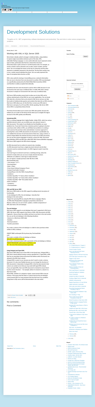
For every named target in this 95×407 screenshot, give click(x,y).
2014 (69, 221)
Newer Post (10, 346)
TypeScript (70, 165)
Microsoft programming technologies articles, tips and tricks (76, 364)
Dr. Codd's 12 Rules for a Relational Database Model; (77, 318)
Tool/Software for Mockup (74, 374)
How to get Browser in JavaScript (76, 270)
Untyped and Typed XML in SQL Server (78, 308)
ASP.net (70, 112)
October (71, 229)
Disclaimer (14, 46)
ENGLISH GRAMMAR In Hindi (75, 378)
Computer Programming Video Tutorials (77, 353)
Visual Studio (71, 166)
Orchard (70, 147)
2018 (69, 213)
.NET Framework (72, 105)
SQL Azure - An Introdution (75, 327)
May (70, 239)
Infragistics (70, 130)
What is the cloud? (73, 331)
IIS (68, 128)
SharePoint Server (72, 156)
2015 (69, 219)
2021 (69, 207)
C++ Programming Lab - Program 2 (77, 245)
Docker (69, 124)
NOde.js (70, 142)
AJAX (69, 110)
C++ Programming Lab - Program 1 (77, 247)
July (70, 235)
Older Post (58, 346)
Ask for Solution (24, 46)
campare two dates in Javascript (76, 276)
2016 (69, 217)
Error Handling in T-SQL (74, 294)
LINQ (69, 135)
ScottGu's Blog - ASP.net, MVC (75, 355)
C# (69, 114)
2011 (69, 223)
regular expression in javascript (76, 284)
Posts (69, 96)
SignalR (70, 158)
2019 (69, 211)
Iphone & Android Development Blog (76, 362)
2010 (69, 338)
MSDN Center (71, 346)
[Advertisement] (75, 187)
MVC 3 (69, 138)
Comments (71, 98)
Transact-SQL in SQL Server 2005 (77, 312)
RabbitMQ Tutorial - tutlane (74, 388)
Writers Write (71, 381)
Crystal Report (71, 121)
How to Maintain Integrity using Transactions (76, 264)
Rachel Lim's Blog (72, 358)
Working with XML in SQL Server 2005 (78, 310)
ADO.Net (70, 109)
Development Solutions (33, 32)
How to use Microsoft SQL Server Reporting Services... (77, 252)
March (71, 243)
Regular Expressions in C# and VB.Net (78, 282)
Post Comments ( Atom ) (18, 348)
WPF (69, 168)
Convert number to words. (75, 249)
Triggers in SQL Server (74, 258)
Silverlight (70, 159)
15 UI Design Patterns (73, 376)
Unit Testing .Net (71, 370)
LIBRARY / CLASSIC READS (74, 357)
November (72, 227)
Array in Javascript (73, 274)
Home (7, 46)
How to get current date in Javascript (77, 286)
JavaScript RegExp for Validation (76, 272)
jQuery (69, 175)
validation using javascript (75, 280)
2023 (69, 203)
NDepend (70, 140)
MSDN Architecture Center (74, 348)
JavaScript (70, 133)
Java (69, 131)
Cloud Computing (72, 119)
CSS (69, 117)
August (71, 233)
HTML (69, 126)
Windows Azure (71, 170)
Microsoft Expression (72, 350)
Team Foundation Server (74, 163)
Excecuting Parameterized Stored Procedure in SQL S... (77, 289)
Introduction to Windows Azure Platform (78, 329)
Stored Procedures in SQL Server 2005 (78, 300)
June (70, 237)
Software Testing (72, 161)
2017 (69, 215)
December (72, 225)
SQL (69, 152)
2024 (69, 201)
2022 (69, 205)
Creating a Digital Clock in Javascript (77, 278)
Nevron (70, 144)
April (70, 241)
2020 (69, 209)
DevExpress (71, 123)
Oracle (69, 145)
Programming (71, 151)
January (71, 336)
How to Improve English (73, 379)
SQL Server (13, 297)
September (72, 231)
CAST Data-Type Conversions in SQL (77, 256)
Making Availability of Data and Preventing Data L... (76, 267)
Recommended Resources (38, 46)
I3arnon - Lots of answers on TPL (75, 383)
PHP (69, 149)
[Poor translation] (9, 9)
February (71, 334)
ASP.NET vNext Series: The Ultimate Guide (78, 344)
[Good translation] (4, 9)
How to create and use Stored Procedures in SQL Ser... (76, 297)
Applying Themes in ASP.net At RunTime (78, 254)
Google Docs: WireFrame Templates (76, 360)
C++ (69, 116)
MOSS (69, 137)
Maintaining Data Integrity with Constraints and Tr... (76, 261)
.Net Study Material (72, 107)
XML (69, 173)
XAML (69, 172)
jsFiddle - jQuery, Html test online (75, 351)
